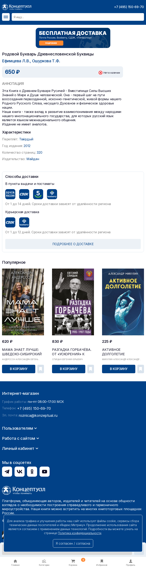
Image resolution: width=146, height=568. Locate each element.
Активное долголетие (117, 348)
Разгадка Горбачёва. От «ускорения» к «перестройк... (72, 350)
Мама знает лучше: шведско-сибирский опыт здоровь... (22, 350)
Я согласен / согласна (73, 543)
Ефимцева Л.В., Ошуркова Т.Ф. (28, 61)
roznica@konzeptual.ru (36, 472)
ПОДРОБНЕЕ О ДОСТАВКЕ (73, 244)
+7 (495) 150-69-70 (129, 7)
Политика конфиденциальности (79, 533)
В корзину (19, 368)
